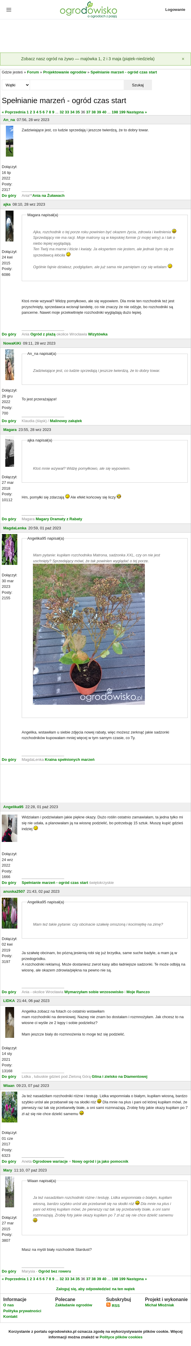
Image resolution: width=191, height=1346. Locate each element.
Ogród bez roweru (54, 1271)
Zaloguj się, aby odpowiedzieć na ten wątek (95, 1289)
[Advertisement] (95, 36)
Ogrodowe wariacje (50, 1161)
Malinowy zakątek (66, 421)
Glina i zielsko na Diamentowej (119, 1076)
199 (122, 112)
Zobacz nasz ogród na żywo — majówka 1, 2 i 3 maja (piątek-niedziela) (88, 58)
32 (62, 112)
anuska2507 (14, 891)
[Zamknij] (183, 59)
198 (115, 112)
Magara (10, 429)
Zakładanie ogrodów (73, 1305)
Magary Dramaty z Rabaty (59, 519)
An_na (9, 120)
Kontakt (10, 1316)
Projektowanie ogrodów (64, 72)
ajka (7, 204)
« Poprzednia (14, 112)
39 (99, 112)
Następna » (137, 112)
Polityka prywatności (22, 1311)
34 (72, 112)
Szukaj (138, 85)
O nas (8, 1305)
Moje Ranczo (138, 992)
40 (104, 112)
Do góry (9, 195)
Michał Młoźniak (159, 1305)
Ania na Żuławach (48, 195)
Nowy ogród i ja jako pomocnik (100, 1161)
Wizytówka (98, 334)
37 (88, 112)
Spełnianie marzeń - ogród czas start (124, 72)
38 (93, 112)
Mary (7, 1170)
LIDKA (9, 1000)
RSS (113, 1305)
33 (67, 112)
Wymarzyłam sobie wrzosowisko (93, 992)
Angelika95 (13, 807)
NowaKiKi (12, 343)
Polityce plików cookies (121, 1337)
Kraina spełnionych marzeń (70, 759)
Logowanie (175, 9)
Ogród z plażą (42, 334)
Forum (33, 72)
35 (78, 112)
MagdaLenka (14, 528)
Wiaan (8, 1085)
